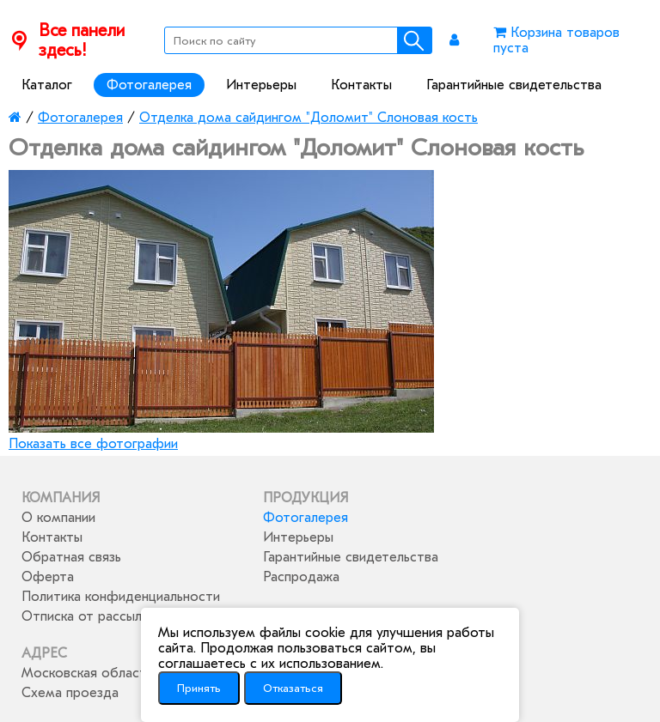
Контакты (361, 85)
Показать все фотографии (93, 444)
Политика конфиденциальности (120, 596)
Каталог (46, 85)
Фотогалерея (149, 85)
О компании (58, 517)
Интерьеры (261, 85)
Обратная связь (71, 557)
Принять (199, 688)
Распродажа (301, 577)
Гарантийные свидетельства (514, 85)
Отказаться (293, 688)
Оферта (47, 577)
